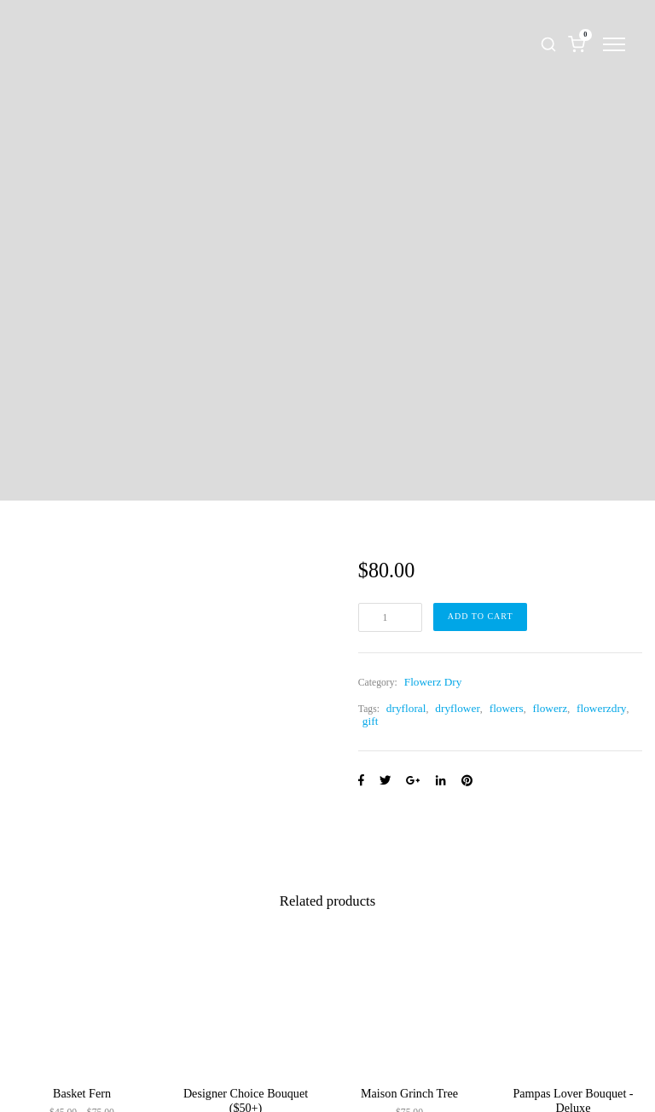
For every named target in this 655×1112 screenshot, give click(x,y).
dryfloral (406, 708)
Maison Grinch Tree (409, 1093)
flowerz (550, 708)
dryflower (457, 708)
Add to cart (480, 616)
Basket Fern (82, 1093)
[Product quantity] (390, 617)
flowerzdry (601, 708)
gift (370, 721)
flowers (507, 708)
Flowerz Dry (433, 681)
